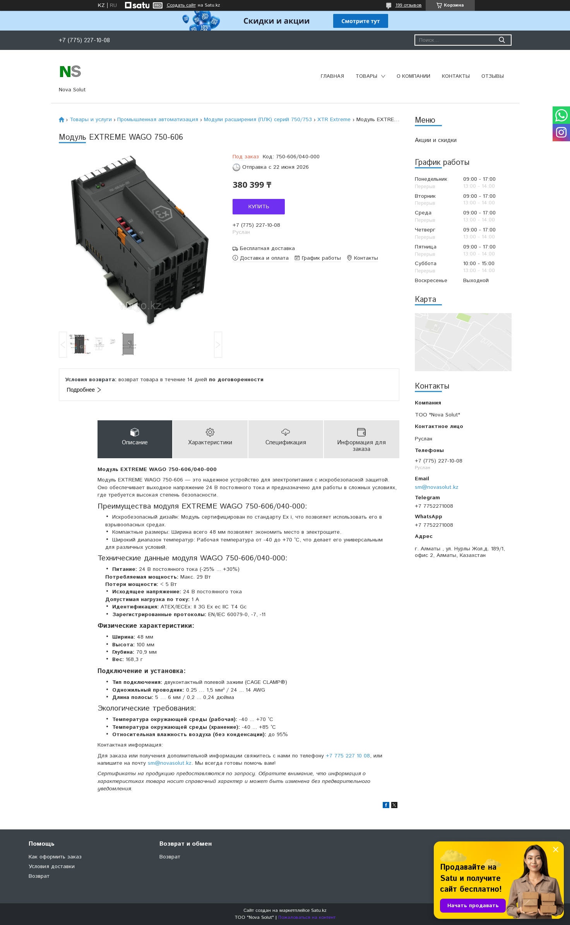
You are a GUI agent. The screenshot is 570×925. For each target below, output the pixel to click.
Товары (366, 76)
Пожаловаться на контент (306, 917)
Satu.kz (319, 910)
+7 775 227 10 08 (348, 756)
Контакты (456, 76)
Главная (332, 76)
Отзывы (492, 76)
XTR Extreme (334, 119)
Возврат (39, 876)
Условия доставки (52, 866)
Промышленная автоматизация (157, 119)
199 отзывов (408, 5)
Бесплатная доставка (267, 248)
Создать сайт (181, 5)
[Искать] (502, 40)
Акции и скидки (436, 140)
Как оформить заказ (55, 857)
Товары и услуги (91, 119)
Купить (258, 207)
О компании (413, 76)
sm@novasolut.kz (437, 487)
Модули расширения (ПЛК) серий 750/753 (258, 119)
